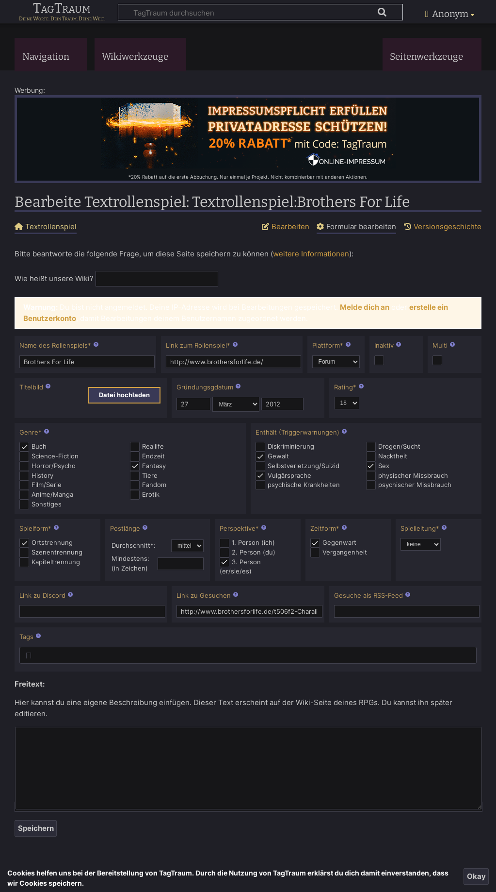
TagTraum (62, 8)
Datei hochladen (124, 395)
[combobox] (247, 655)
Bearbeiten (290, 226)
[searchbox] (28, 657)
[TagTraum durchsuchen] (260, 12)
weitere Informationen (311, 253)
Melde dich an (364, 307)
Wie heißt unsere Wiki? (54, 278)
